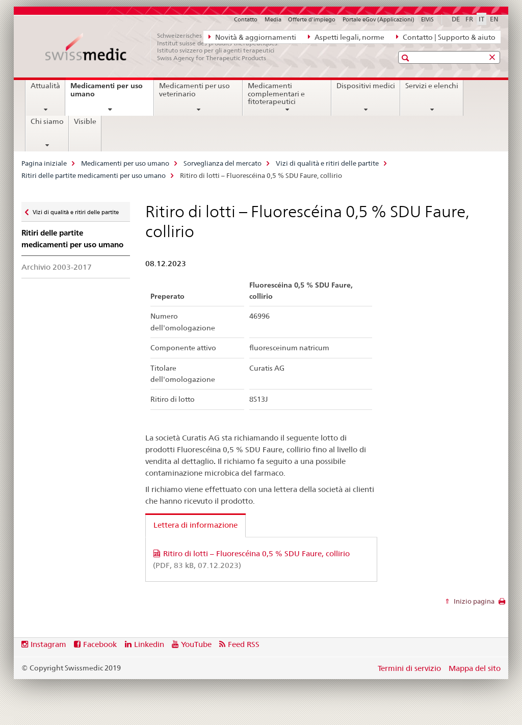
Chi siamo (47, 121)
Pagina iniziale (44, 163)
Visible (85, 121)
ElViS (427, 19)
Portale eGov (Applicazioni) (378, 19)
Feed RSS (243, 644)
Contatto (245, 19)
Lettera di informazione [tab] (195, 525)
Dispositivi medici (365, 86)
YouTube (196, 644)
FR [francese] (469, 19)
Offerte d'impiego (311, 19)
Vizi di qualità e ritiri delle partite (327, 163)
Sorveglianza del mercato (223, 163)
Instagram (48, 644)
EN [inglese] (494, 19)
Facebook (100, 644)
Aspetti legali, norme (346, 37)
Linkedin (149, 644)
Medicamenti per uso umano (106, 93)
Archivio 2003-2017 (56, 267)
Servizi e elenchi (431, 86)
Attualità (45, 86)
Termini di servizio (409, 668)
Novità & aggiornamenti (252, 37)
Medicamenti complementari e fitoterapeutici (276, 94)
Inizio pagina (473, 601)
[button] (406, 57)
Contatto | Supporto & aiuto (445, 37)
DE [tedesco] (456, 19)
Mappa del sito (475, 668)
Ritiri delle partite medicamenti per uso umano (93, 175)
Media (273, 19)
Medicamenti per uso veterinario (194, 90)
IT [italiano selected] (481, 19)
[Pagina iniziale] (166, 47)
